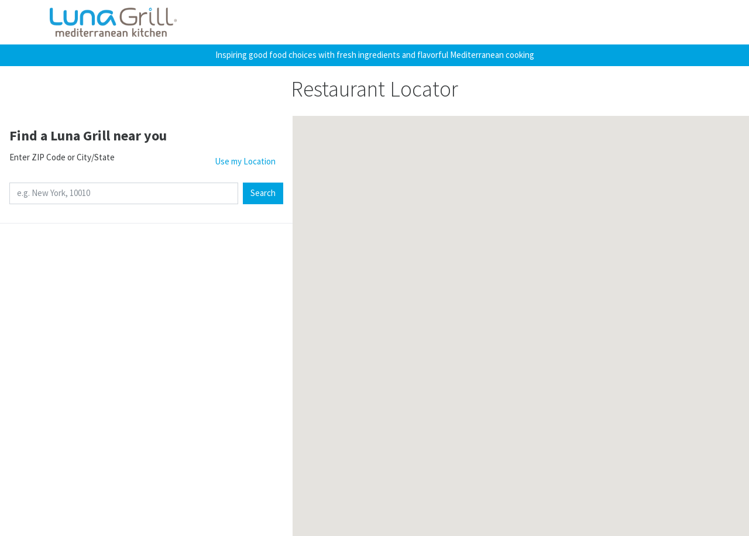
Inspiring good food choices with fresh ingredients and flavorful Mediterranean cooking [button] (374, 54)
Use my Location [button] (245, 161)
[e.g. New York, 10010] (123, 193)
